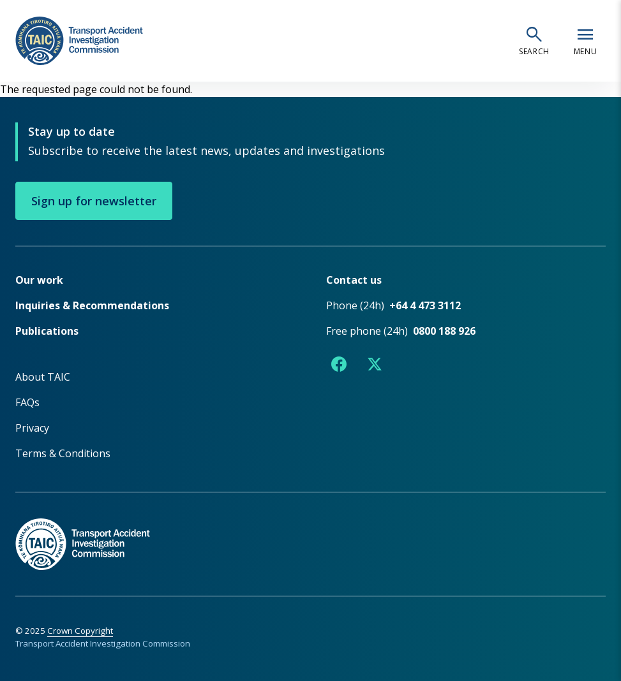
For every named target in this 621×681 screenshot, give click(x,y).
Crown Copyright (80, 630)
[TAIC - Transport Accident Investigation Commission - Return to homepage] (79, 41)
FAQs (27, 402)
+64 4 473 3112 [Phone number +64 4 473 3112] (425, 305)
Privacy (32, 428)
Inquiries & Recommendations (92, 305)
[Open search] (534, 41)
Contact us (354, 280)
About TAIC (42, 377)
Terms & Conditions (62, 453)
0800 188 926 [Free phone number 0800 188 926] (444, 331)
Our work (39, 280)
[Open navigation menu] (585, 41)
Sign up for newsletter (93, 201)
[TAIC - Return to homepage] (310, 531)
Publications (47, 331)
